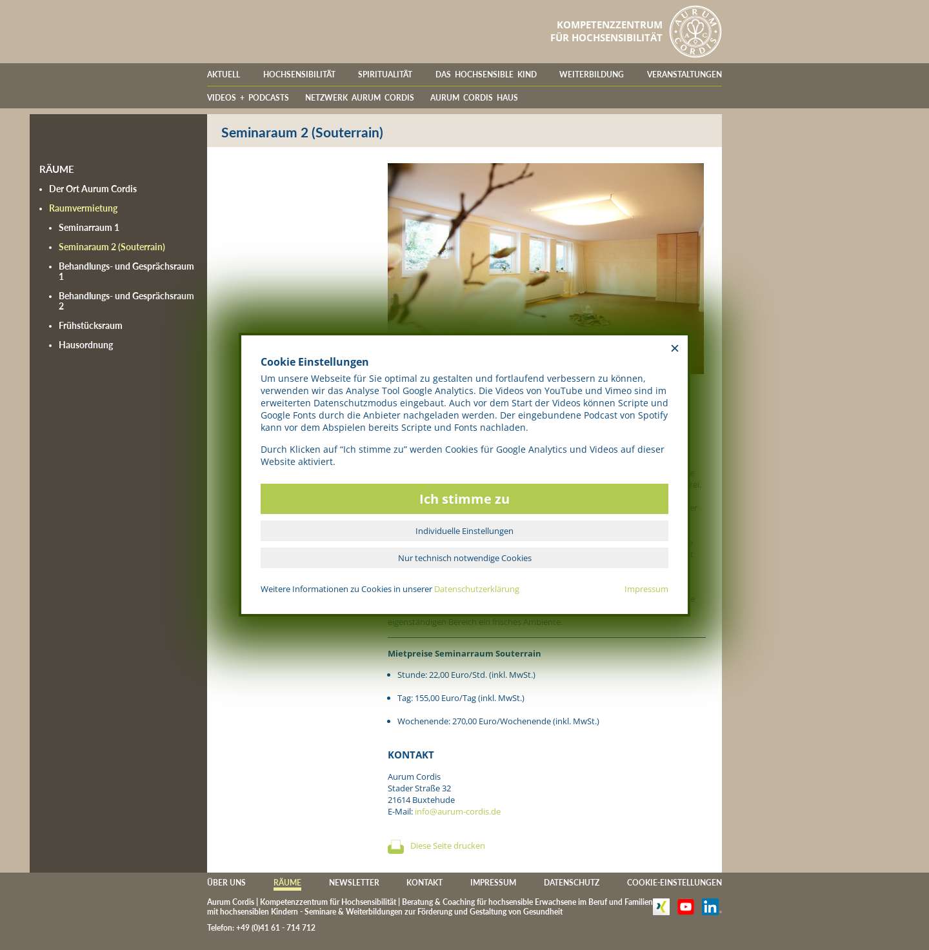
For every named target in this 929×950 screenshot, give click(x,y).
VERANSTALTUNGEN (684, 74)
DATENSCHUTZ (571, 882)
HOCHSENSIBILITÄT (299, 74)
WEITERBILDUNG (591, 74)
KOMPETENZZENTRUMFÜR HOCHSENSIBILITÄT (606, 31)
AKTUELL (223, 74)
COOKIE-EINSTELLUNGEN (674, 882)
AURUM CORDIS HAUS (474, 98)
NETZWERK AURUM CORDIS (359, 98)
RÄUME (287, 882)
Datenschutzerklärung (476, 589)
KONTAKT (424, 882)
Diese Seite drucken (447, 845)
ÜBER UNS (226, 882)
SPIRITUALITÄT (385, 74)
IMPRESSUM (493, 882)
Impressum (646, 589)
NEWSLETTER (354, 882)
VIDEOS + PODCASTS (248, 98)
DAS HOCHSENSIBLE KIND (486, 74)
